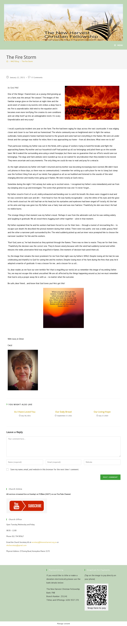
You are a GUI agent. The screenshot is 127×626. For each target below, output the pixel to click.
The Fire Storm (27, 61)
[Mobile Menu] (118, 45)
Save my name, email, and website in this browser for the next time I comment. (44, 469)
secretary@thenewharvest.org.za (44, 542)
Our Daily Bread (63, 411)
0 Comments (37, 77)
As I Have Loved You (24, 411)
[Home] (7, 61)
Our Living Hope (102, 411)
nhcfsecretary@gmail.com (16, 545)
